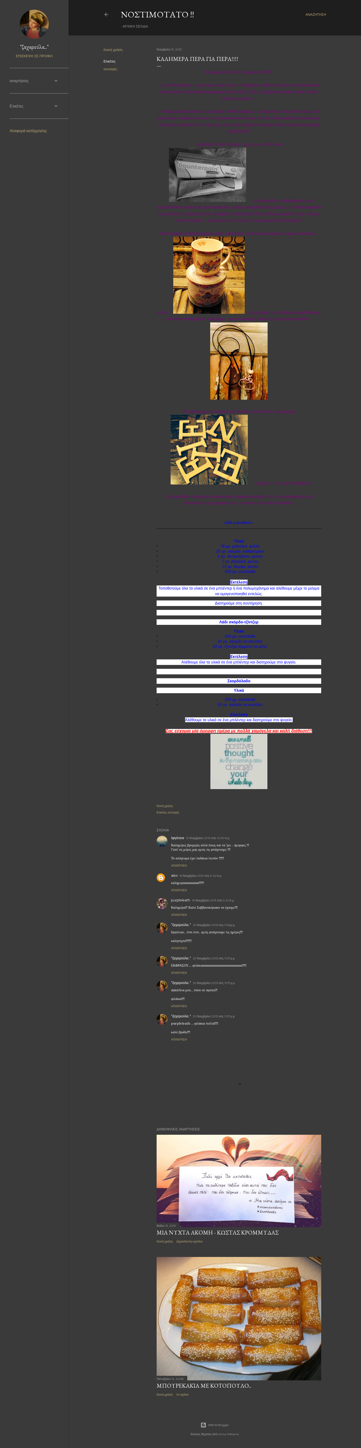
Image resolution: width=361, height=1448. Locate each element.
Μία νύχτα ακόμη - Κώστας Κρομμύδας (217, 1232)
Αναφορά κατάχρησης (28, 130)
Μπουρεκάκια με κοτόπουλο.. (204, 1385)
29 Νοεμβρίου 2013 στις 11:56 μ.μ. (214, 925)
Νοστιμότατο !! (157, 14)
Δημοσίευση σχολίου (189, 1241)
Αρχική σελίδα (135, 26)
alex (174, 875)
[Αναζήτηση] (315, 14)
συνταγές (110, 69)
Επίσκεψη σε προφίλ (34, 56)
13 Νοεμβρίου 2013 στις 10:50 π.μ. (208, 838)
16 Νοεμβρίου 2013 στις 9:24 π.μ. (213, 900)
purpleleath (180, 900)
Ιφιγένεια (177, 838)
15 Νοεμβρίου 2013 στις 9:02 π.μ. (201, 875)
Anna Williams (228, 1434)
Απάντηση (179, 865)
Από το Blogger (215, 1425)
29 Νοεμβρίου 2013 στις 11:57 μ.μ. (214, 958)
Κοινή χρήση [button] (113, 50)
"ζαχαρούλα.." (181, 925)
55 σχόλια (182, 1394)
